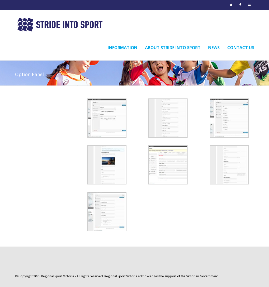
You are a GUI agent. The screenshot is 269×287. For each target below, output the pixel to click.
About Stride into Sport (173, 47)
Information (122, 47)
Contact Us (240, 47)
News (214, 47)
